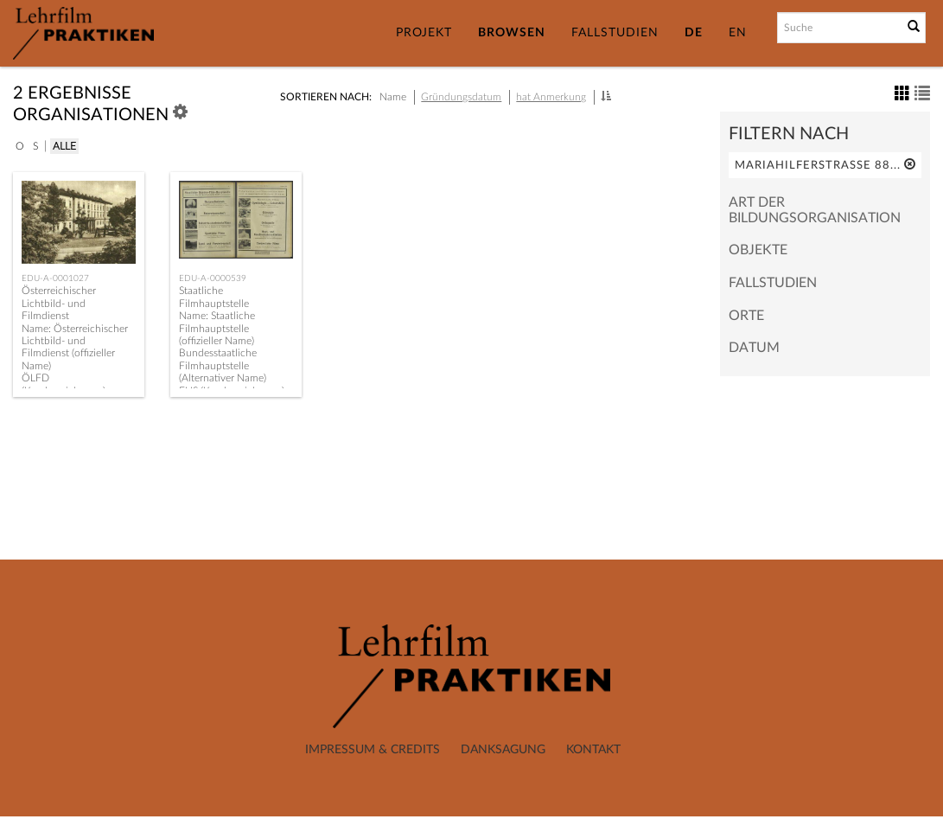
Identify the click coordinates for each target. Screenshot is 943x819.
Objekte (758, 250)
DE (694, 33)
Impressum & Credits (372, 750)
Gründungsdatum (461, 97)
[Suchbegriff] (838, 27)
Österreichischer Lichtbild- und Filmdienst (59, 303)
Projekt (424, 33)
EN (738, 33)
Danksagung (503, 750)
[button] (606, 96)
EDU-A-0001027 (55, 278)
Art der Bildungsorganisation (815, 210)
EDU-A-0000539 (212, 278)
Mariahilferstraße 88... (825, 164)
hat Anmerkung (551, 97)
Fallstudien (615, 33)
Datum (754, 348)
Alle (64, 146)
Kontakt (593, 750)
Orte (746, 316)
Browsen (511, 33)
